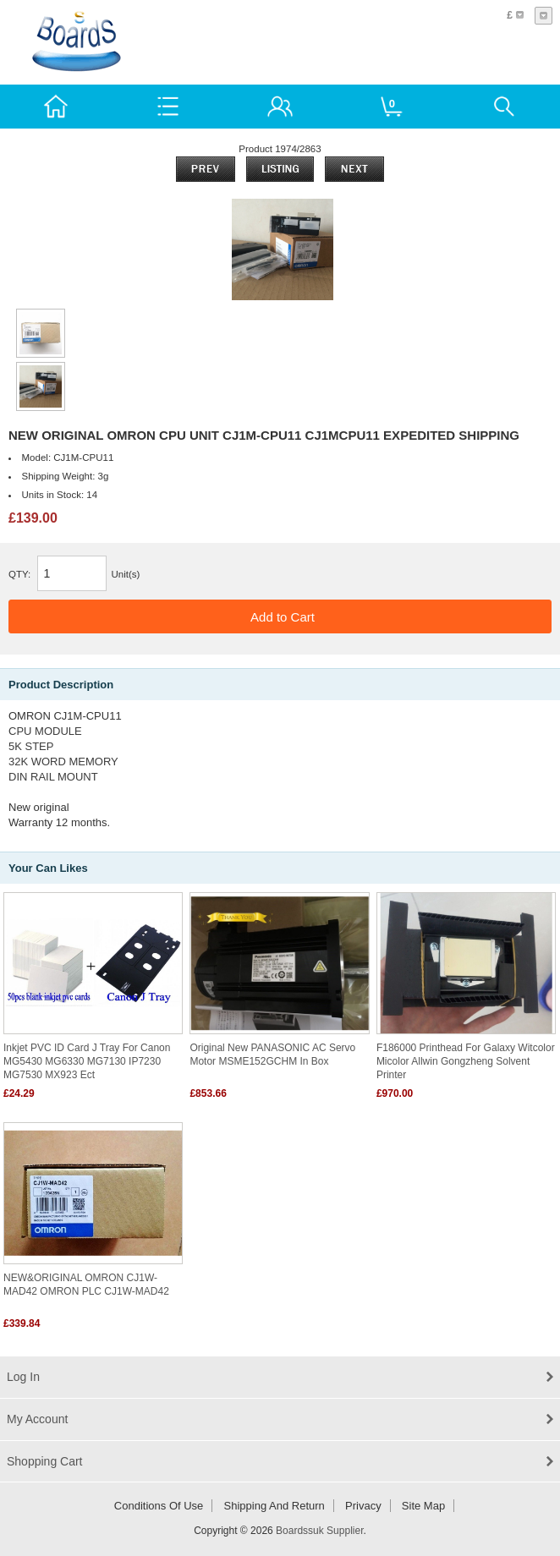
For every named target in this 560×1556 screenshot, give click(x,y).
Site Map (423, 1505)
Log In (23, 1376)
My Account (37, 1419)
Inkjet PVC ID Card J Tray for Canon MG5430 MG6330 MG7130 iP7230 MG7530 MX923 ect (86, 1061)
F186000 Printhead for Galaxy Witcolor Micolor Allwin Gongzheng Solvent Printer (465, 1061)
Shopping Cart (45, 1461)
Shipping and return (274, 1505)
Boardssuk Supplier (319, 1531)
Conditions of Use (159, 1505)
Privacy (363, 1505)
